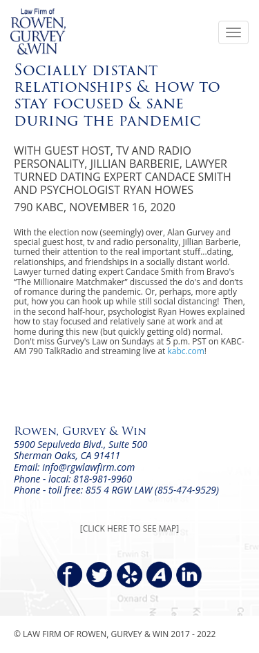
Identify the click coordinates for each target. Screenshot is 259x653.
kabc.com (186, 351)
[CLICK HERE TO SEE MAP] (129, 528)
